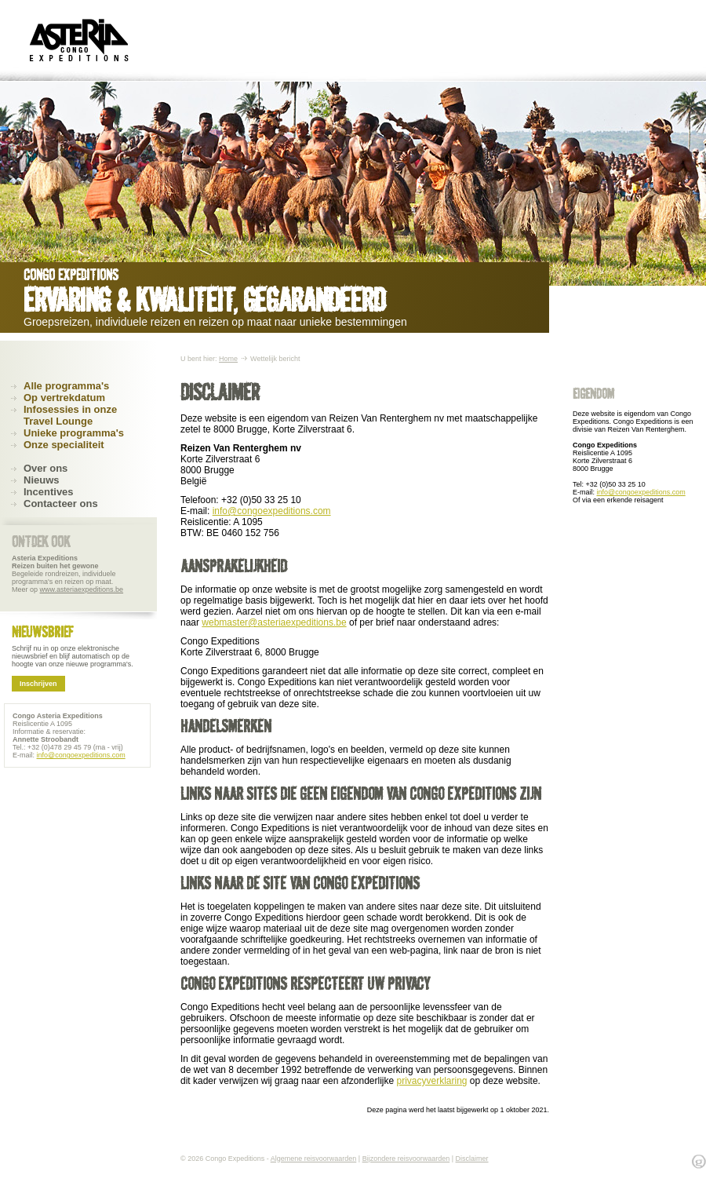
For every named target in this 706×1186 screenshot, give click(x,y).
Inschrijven (38, 684)
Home (228, 359)
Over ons (45, 468)
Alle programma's (66, 386)
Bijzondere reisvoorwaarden (406, 1158)
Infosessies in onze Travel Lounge (70, 415)
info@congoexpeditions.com (272, 510)
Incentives (49, 492)
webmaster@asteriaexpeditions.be (274, 622)
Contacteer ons (61, 503)
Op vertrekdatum (64, 397)
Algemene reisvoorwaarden (314, 1158)
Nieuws (42, 480)
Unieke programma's (74, 433)
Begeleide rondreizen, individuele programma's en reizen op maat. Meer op (67, 573)
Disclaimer (472, 1158)
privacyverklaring (431, 1080)
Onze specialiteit (64, 445)
